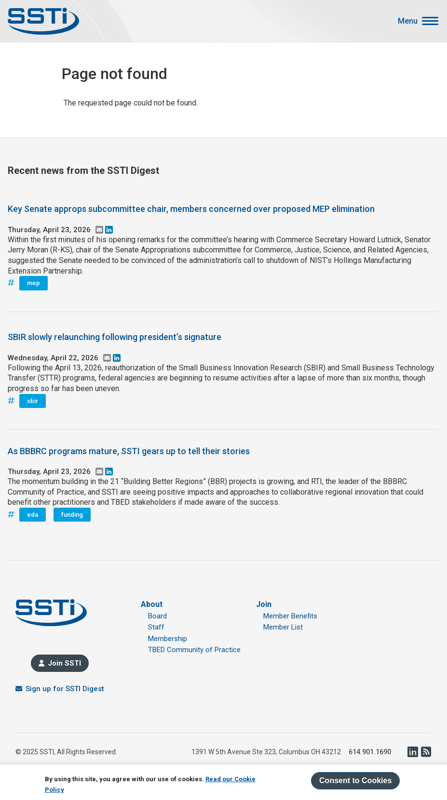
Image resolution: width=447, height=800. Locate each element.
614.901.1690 (370, 752)
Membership (167, 638)
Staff (156, 627)
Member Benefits (290, 616)
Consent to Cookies (355, 780)
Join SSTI (64, 663)
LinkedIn (412, 752)
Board (157, 616)
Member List (283, 627)
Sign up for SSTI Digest (65, 688)
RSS (426, 752)
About (152, 604)
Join (263, 604)
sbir (32, 401)
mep (33, 283)
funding (72, 514)
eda (32, 514)
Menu (408, 21)
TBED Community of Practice (194, 649)
